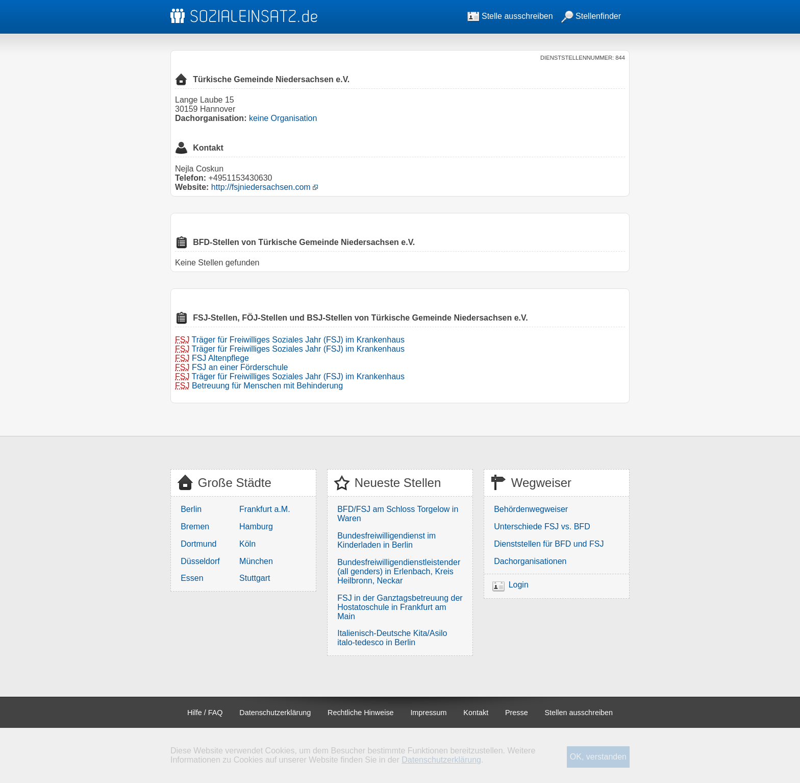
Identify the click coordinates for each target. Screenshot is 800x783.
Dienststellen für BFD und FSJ (549, 544)
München (256, 561)
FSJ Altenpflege (220, 358)
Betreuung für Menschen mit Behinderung (267, 385)
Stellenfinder (591, 16)
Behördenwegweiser (531, 509)
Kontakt (475, 712)
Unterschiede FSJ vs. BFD (542, 526)
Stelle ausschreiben (510, 16)
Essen (192, 578)
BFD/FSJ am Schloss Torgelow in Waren (397, 514)
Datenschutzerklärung (275, 712)
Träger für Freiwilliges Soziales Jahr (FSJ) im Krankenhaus (298, 339)
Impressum (428, 712)
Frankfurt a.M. (264, 509)
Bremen (195, 526)
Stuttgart (254, 578)
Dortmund (198, 544)
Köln (247, 544)
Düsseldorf (200, 561)
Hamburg (256, 526)
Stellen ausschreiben (579, 712)
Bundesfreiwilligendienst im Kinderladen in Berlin (386, 540)
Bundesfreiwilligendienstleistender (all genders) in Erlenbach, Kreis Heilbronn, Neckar (398, 571)
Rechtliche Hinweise (361, 712)
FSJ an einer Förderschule (240, 367)
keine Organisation (283, 118)
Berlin (191, 509)
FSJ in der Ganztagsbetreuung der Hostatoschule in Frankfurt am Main (399, 607)
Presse (516, 712)
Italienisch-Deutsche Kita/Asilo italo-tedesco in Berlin (392, 638)
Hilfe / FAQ (205, 712)
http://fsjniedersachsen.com (261, 187)
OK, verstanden (598, 756)
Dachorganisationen (530, 561)
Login (519, 584)
